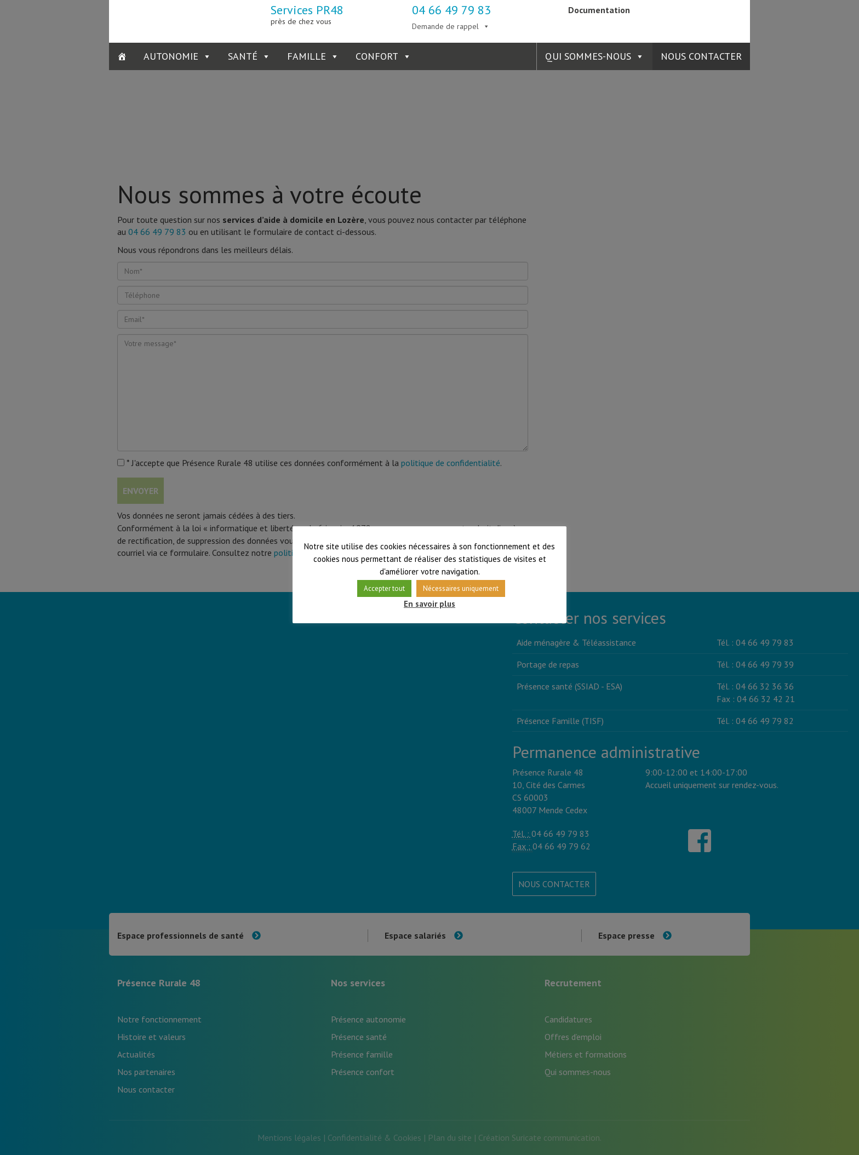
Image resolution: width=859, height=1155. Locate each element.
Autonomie (171, 56)
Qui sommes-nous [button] (588, 56)
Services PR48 (307, 14)
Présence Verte (696, 19)
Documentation (599, 9)
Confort (377, 56)
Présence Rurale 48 (162, 19)
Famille (306, 56)
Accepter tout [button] (384, 588)
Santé (242, 56)
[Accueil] (122, 56)
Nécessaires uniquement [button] (461, 588)
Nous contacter (701, 56)
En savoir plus (429, 604)
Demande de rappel (445, 26)
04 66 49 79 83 (451, 10)
